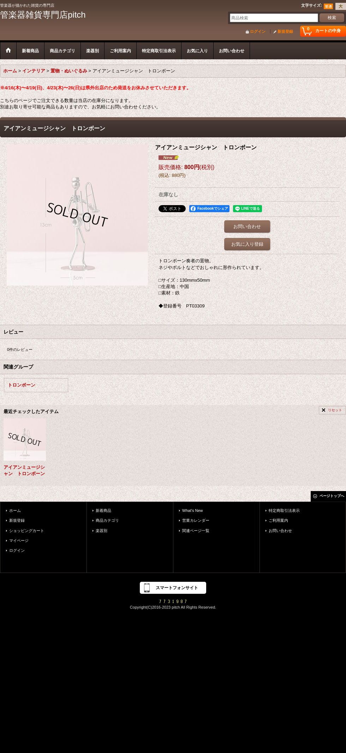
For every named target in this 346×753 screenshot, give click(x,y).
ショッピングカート (26, 530)
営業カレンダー (195, 520)
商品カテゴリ (107, 520)
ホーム (15, 510)
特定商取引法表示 (284, 510)
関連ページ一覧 (195, 530)
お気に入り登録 (247, 244)
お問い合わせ (247, 226)
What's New (192, 510)
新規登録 (285, 31)
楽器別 (101, 530)
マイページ (19, 540)
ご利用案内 (278, 520)
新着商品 (103, 510)
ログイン (258, 31)
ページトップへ (332, 496)
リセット (335, 410)
